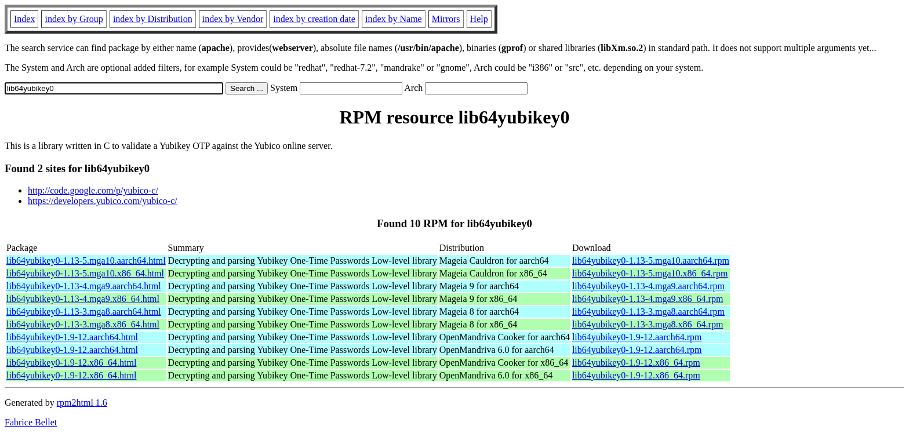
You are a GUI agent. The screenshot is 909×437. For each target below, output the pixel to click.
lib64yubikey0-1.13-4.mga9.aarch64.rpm (648, 286)
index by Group (74, 19)
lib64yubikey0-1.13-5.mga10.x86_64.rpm (650, 273)
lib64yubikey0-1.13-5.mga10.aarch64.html (86, 260)
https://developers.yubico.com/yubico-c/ (102, 201)
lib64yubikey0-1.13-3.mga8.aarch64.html (83, 311)
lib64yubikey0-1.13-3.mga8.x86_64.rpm (647, 324)
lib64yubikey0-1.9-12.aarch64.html (72, 337)
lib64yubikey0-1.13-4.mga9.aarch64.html (83, 286)
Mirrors (446, 19)
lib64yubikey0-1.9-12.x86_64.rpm (636, 362)
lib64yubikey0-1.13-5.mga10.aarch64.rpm (650, 260)
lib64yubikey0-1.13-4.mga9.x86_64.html (82, 299)
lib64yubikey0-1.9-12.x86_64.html (71, 362)
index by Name (393, 19)
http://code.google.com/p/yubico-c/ (93, 190)
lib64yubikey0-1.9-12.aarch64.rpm (637, 337)
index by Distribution (152, 19)
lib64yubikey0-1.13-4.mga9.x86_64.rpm (647, 299)
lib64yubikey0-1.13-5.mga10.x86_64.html (85, 273)
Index (24, 19)
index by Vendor (232, 19)
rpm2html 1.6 (82, 402)
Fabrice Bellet (31, 422)
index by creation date (314, 19)
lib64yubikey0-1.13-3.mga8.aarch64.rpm (648, 311)
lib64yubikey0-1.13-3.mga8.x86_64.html (82, 324)
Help (479, 19)
